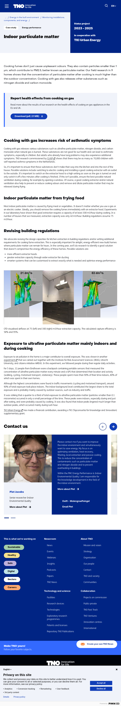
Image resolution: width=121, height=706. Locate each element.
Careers (12, 584)
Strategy (88, 547)
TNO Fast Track (91, 606)
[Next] (113, 427)
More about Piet (18, 507)
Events (50, 547)
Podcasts (51, 566)
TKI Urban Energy (13, 410)
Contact (87, 566)
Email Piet (67, 507)
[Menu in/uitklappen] (7, 6)
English (7, 669)
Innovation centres (93, 618)
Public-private (90, 599)
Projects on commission (95, 593)
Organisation (90, 553)
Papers (50, 572)
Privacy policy (19, 697)
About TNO (87, 535)
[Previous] (103, 427)
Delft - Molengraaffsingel (76, 501)
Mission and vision (92, 541)
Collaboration (88, 587)
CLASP (51, 158)
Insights (51, 560)
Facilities (51, 593)
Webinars (51, 553)
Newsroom (50, 535)
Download (31, 117)
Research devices (55, 599)
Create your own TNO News (100, 640)
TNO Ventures (90, 612)
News (49, 541)
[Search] (106, 6)
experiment (10, 360)
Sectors (12, 576)
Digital (11, 568)
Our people (89, 560)
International (90, 624)
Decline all (101, 689)
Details (6, 697)
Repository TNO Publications (60, 627)
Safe (10, 559)
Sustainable (14, 543)
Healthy (12, 551)
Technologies (53, 606)
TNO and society (91, 572)
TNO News (52, 578)
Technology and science (57, 587)
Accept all (101, 683)
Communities (90, 578)
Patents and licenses (57, 621)
